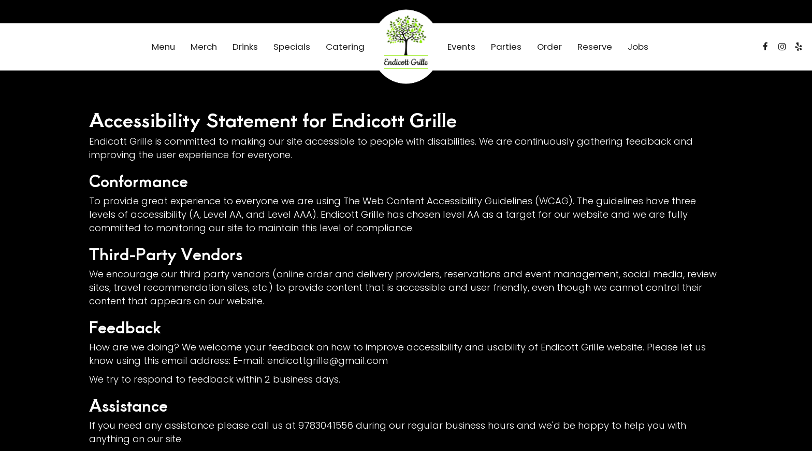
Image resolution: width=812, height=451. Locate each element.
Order (549, 46)
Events (461, 46)
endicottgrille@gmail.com (327, 360)
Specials (291, 46)
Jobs (638, 46)
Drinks (245, 46)
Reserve (594, 46)
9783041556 (325, 425)
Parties (506, 46)
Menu (163, 46)
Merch (204, 46)
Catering (345, 46)
